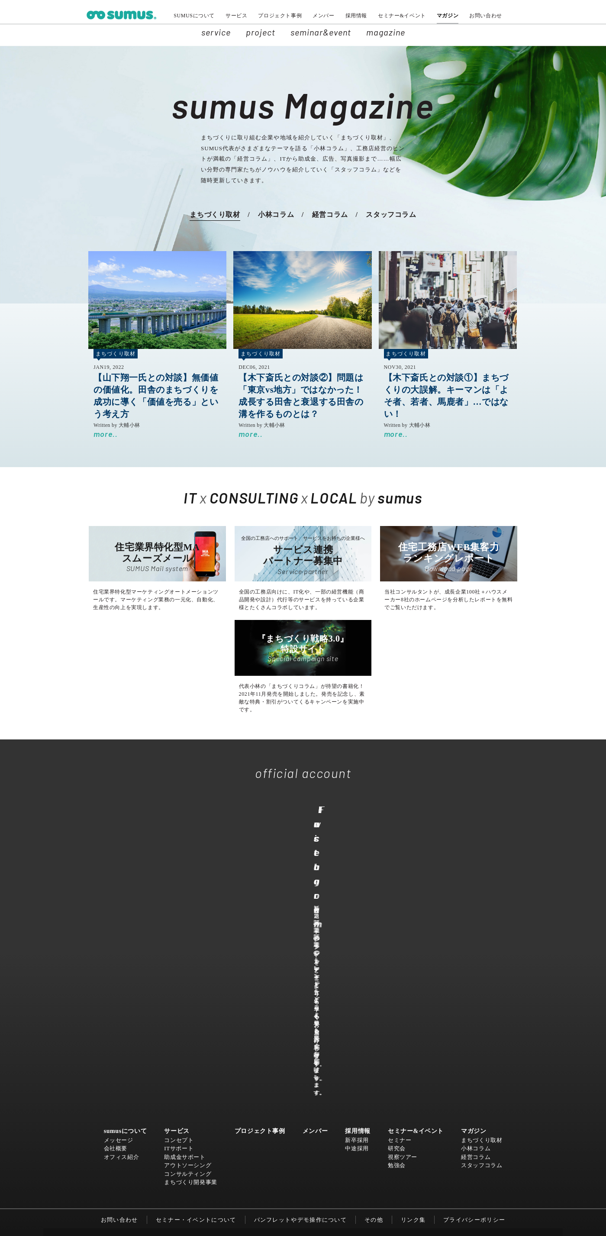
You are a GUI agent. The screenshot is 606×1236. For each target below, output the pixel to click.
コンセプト (179, 928)
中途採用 (356, 936)
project (260, 32)
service (216, 32)
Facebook (298, 859)
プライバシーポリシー (474, 1008)
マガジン (447, 16)
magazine (385, 32)
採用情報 (356, 16)
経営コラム (330, 214)
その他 (373, 1008)
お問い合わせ (485, 16)
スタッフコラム (391, 214)
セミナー (399, 928)
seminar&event (320, 32)
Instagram (405, 859)
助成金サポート (185, 945)
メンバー (323, 16)
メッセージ (118, 928)
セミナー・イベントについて (196, 1008)
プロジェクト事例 (280, 16)
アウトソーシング (188, 953)
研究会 (397, 936)
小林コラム (276, 214)
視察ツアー (402, 945)
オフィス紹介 (121, 945)
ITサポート (179, 936)
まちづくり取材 (215, 214)
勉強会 (397, 953)
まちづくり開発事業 (190, 970)
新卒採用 (356, 928)
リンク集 (413, 1008)
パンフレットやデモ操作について (300, 1008)
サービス (236, 16)
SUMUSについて (194, 16)
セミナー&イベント (402, 16)
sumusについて (125, 920)
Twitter (194, 859)
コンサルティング (188, 962)
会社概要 (115, 936)
